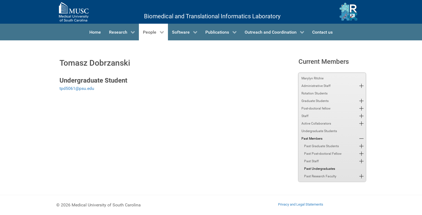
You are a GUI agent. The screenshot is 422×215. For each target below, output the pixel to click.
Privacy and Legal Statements (300, 204)
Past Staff (311, 161)
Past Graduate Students (321, 146)
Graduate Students (315, 101)
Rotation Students (314, 93)
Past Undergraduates (319, 169)
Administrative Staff (315, 86)
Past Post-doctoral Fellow (323, 154)
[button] (361, 86)
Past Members (311, 138)
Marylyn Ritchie (312, 78)
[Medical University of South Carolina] (74, 12)
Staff (304, 116)
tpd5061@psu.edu (76, 88)
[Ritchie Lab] (348, 12)
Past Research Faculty (320, 176)
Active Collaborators (316, 123)
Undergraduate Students (319, 131)
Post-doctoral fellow (315, 108)
